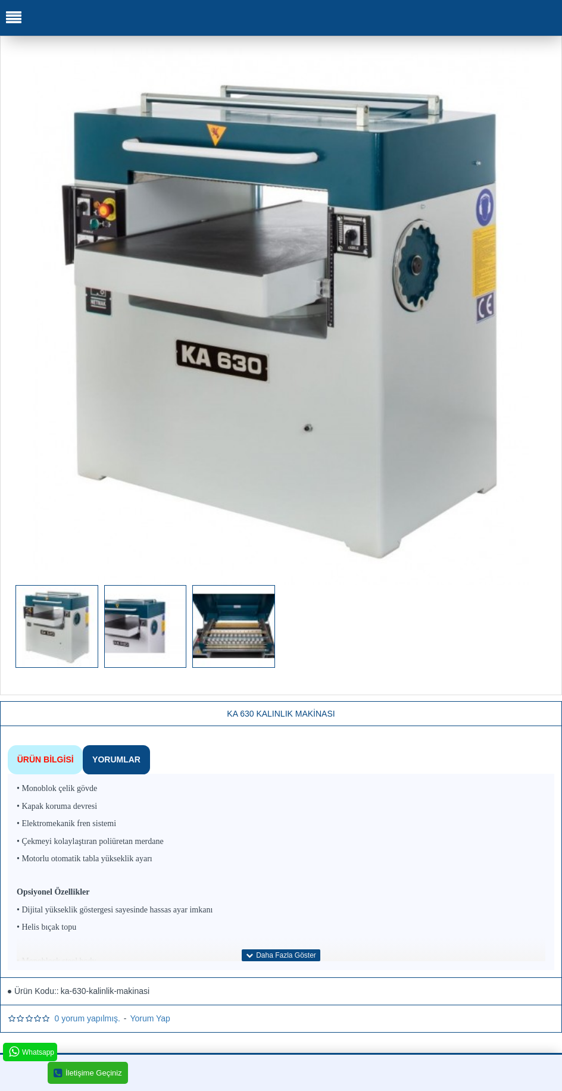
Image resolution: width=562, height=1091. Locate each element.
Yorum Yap (150, 1018)
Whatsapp (30, 1052)
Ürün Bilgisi (45, 759)
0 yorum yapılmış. (87, 1018)
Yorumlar (115, 759)
